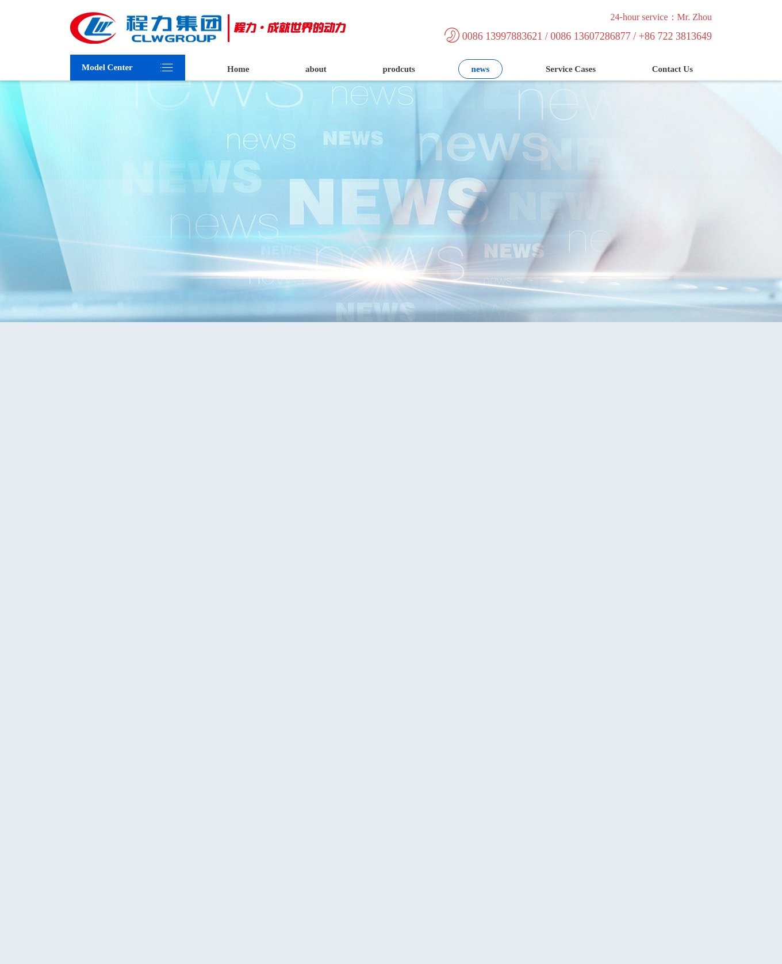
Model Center (107, 67)
